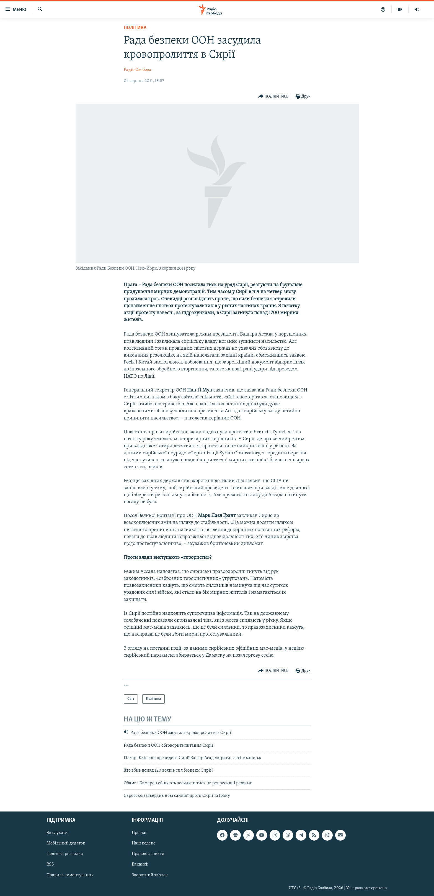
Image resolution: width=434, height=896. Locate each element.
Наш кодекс (143, 843)
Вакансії (140, 864)
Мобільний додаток (65, 843)
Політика (135, 27)
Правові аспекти (148, 854)
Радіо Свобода (137, 70)
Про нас (139, 833)
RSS (50, 864)
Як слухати (57, 833)
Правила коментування (70, 875)
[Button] (273, 96)
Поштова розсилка (64, 854)
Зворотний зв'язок (150, 875)
